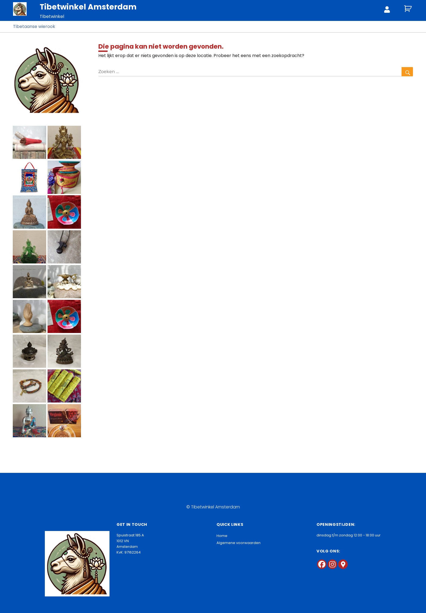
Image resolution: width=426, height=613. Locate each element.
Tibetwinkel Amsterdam (88, 7)
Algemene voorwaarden (239, 542)
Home (222, 535)
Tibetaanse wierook (34, 26)
